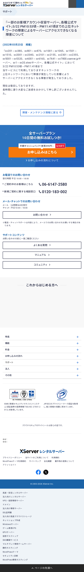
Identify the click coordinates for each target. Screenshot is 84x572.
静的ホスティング (10, 548)
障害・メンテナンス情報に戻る (42, 112)
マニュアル (40, 255)
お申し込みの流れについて (43, 160)
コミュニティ (40, 264)
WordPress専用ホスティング (15, 560)
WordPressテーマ (10, 552)
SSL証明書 (7, 512)
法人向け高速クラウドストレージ (17, 516)
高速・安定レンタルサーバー (15, 493)
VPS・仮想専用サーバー (13, 501)
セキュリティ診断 (10, 556)
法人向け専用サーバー (12, 508)
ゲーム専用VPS (9, 528)
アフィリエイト (9, 465)
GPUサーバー (8, 532)
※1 (32, 3)
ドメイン (6, 504)
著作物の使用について (64, 461)
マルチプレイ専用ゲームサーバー (17, 544)
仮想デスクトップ (10, 536)
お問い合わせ (40, 215)
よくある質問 (41, 245)
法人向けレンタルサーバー (14, 497)
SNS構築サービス (10, 540)
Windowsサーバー (11, 524)
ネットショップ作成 (11, 520)
